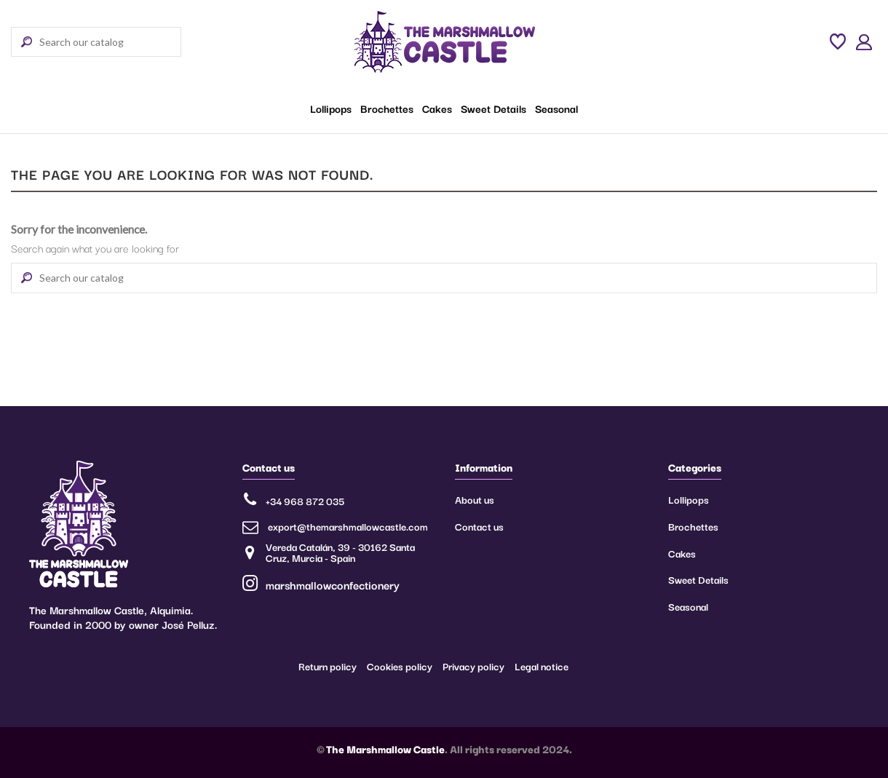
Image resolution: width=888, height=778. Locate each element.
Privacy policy (473, 666)
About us (474, 499)
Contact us (479, 526)
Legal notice (541, 666)
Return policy (327, 666)
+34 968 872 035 (305, 501)
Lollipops (688, 499)
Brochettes (693, 526)
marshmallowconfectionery (321, 584)
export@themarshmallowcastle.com (348, 526)
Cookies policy (399, 666)
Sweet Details (698, 579)
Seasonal (688, 606)
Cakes (682, 553)
